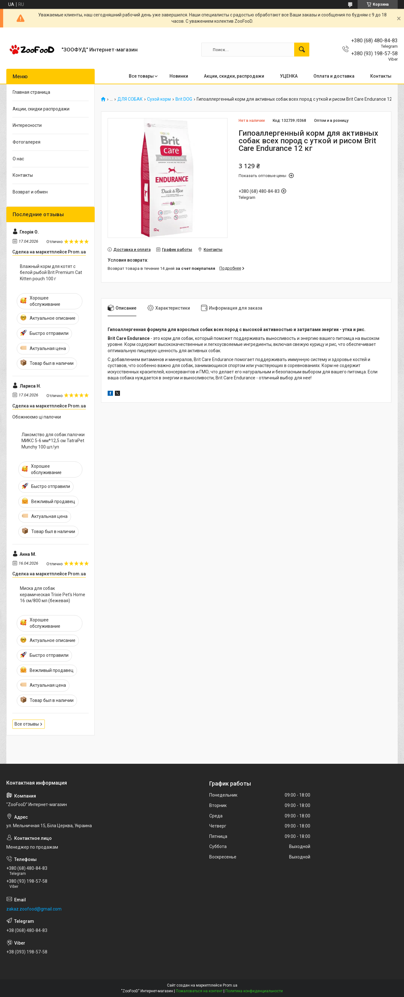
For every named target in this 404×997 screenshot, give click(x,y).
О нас (18, 158)
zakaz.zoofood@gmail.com (34, 908)
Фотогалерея (26, 142)
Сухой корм (159, 99)
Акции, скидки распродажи (41, 108)
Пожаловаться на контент (199, 991)
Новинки (178, 76)
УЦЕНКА (289, 76)
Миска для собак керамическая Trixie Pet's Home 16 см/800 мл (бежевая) (52, 594)
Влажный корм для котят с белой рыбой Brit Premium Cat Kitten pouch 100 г (51, 272)
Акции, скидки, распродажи (234, 76)
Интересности (27, 125)
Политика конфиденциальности (254, 991)
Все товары (141, 76)
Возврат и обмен (30, 191)
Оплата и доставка (333, 76)
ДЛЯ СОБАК (130, 99)
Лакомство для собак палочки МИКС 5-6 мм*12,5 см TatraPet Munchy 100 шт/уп (53, 440)
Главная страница (31, 92)
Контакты (380, 76)
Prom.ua (230, 985)
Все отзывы (27, 724)
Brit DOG (183, 99)
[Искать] (301, 49)
